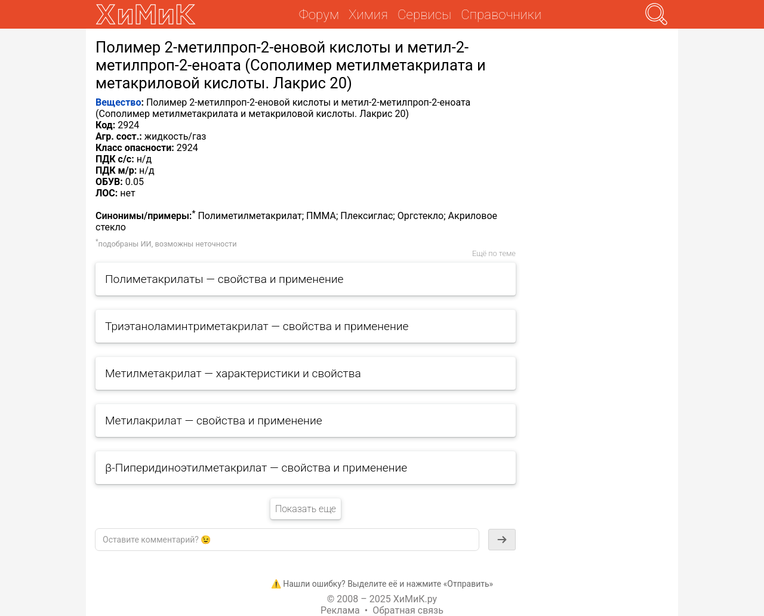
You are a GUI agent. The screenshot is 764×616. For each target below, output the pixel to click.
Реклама (340, 610)
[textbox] (287, 539)
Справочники (501, 14)
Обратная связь (407, 610)
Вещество (118, 102)
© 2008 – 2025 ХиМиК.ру (382, 599)
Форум (319, 14)
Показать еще (305, 509)
